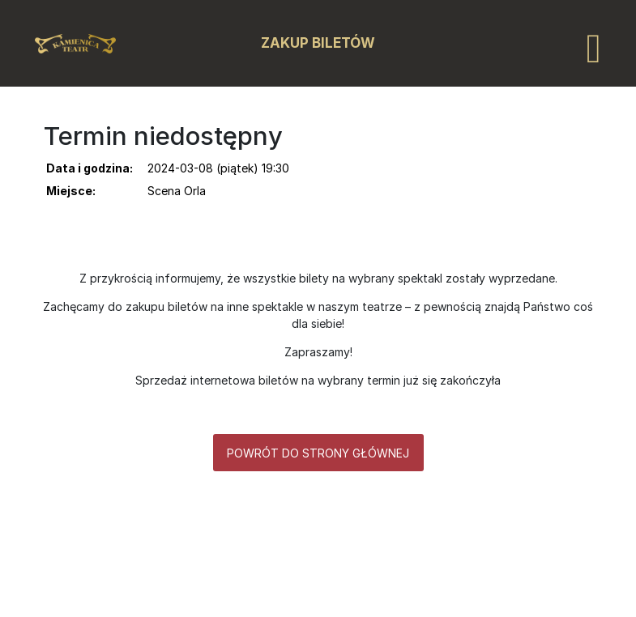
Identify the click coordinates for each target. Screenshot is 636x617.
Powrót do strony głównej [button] (318, 453)
